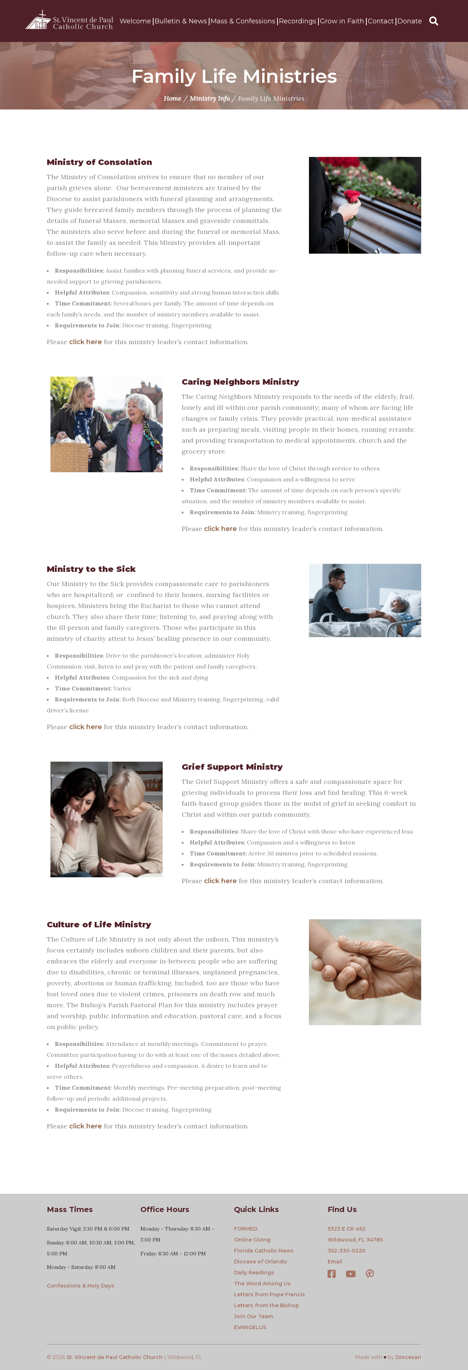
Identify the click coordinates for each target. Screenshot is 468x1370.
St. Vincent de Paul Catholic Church (115, 1357)
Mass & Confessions (243, 21)
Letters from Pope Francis (269, 1294)
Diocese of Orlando (260, 1261)
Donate (409, 21)
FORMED (245, 1228)
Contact (381, 21)
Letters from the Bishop (266, 1305)
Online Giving (252, 1239)
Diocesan (408, 1357)
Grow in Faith (342, 21)
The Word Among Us (262, 1283)
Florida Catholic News (264, 1250)
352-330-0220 (347, 1250)
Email (335, 1261)
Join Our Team (253, 1316)
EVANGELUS (250, 1327)
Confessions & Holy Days (80, 1285)
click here (85, 342)
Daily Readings (254, 1272)
